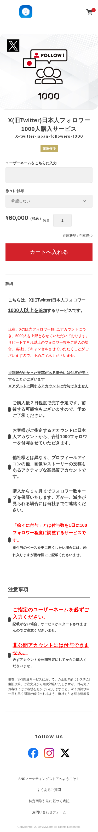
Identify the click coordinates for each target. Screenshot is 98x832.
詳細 (9, 284)
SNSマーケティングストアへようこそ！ (49, 779)
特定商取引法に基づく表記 (49, 801)
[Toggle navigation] (8, 12)
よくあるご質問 (49, 790)
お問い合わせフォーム (49, 812)
